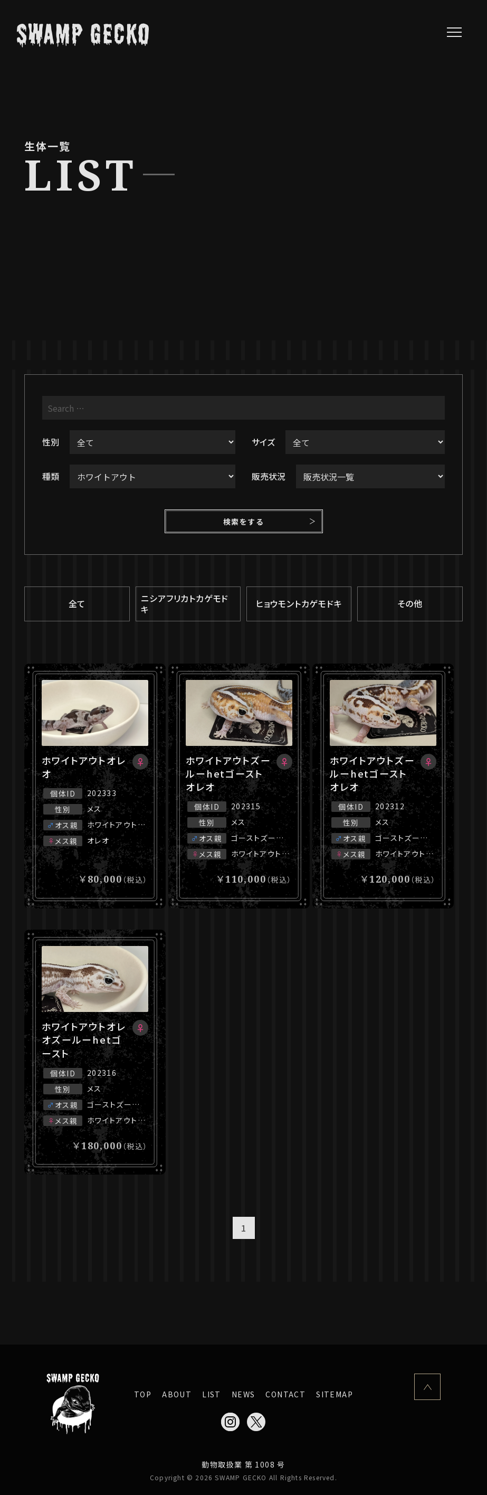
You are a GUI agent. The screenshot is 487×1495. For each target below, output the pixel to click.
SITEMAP (334, 1394)
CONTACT (285, 1394)
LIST (211, 1394)
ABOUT (177, 1394)
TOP (142, 1394)
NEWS (243, 1394)
